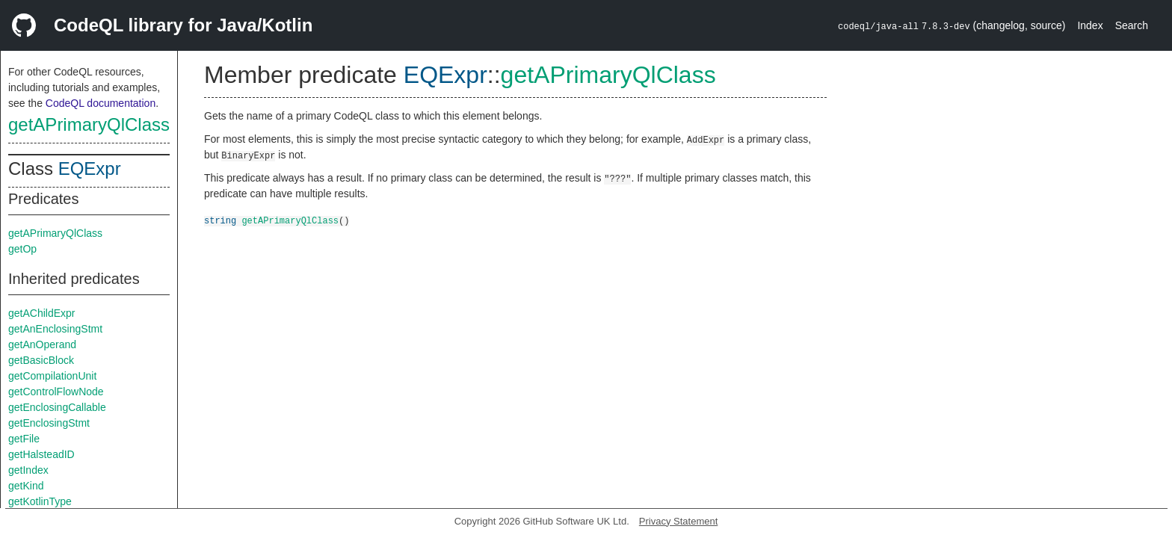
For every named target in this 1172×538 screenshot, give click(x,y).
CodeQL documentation (100, 103)
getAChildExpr (41, 313)
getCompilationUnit (52, 376)
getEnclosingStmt (49, 423)
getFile (24, 439)
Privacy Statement (678, 521)
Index (1089, 25)
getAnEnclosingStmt (55, 329)
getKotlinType (40, 501)
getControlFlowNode (56, 392)
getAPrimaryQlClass (89, 124)
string (220, 220)
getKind (25, 486)
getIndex (28, 470)
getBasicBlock (41, 360)
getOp (22, 249)
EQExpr (89, 168)
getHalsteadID (41, 454)
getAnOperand (42, 344)
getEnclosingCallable (57, 407)
